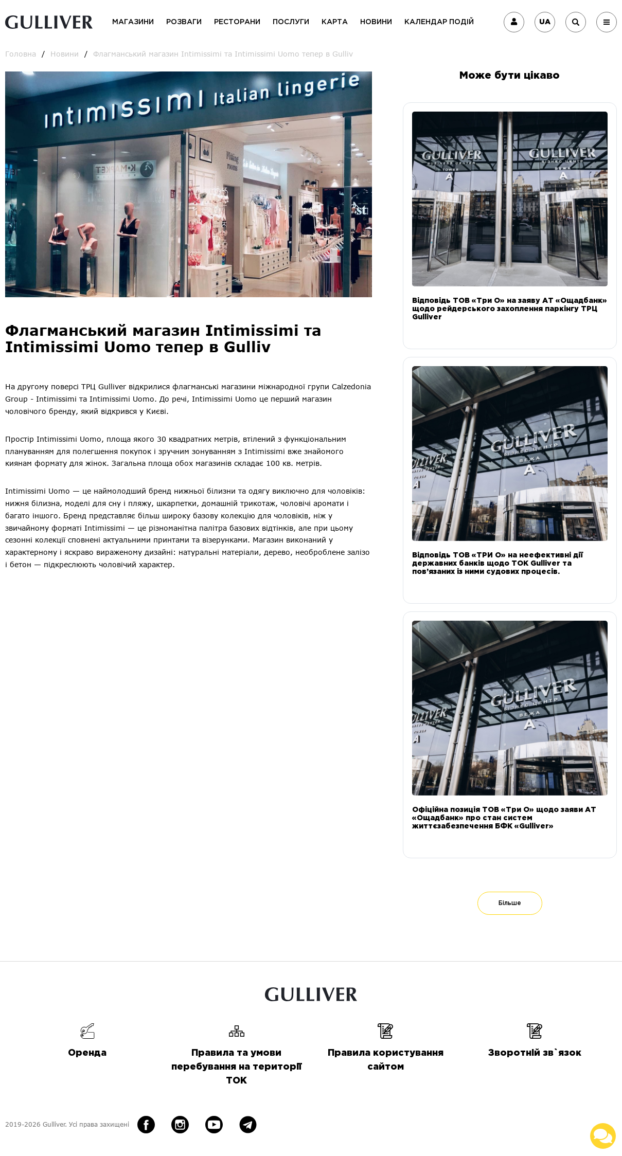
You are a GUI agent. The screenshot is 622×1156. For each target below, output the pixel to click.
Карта (335, 22)
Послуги (291, 22)
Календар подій (439, 22)
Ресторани (237, 22)
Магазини (133, 22)
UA (544, 22)
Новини (376, 22)
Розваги (184, 22)
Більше (510, 903)
